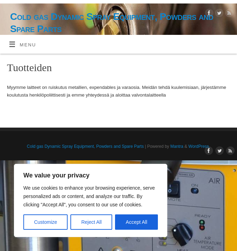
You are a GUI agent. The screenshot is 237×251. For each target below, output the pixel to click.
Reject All (91, 222)
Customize (45, 222)
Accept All (136, 222)
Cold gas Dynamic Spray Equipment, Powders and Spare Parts (111, 22)
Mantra (176, 146)
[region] (90, 200)
